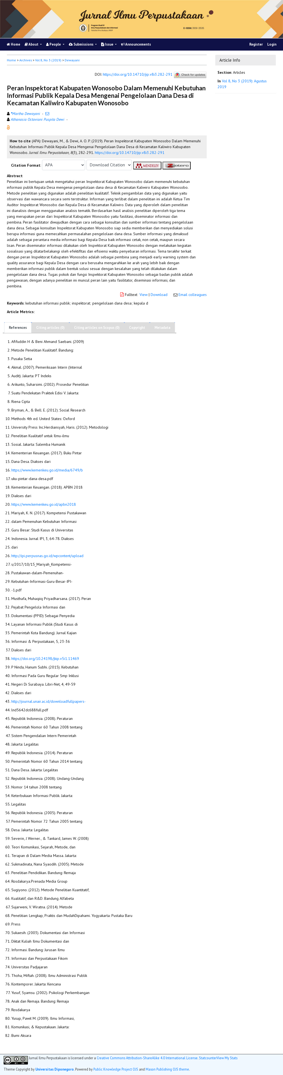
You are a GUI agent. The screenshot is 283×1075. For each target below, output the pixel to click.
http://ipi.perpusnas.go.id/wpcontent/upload (47, 555)
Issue (107, 44)
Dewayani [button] (72, 60)
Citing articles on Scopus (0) (97, 327)
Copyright (137, 327)
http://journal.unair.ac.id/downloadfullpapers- (48, 701)
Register (256, 44)
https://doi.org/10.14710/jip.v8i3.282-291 (137, 74)
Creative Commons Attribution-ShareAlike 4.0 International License (147, 1058)
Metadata (162, 327)
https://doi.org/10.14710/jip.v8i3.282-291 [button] (129, 152)
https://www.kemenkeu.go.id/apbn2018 (43, 504)
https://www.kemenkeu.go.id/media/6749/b (47, 470)
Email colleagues (193, 294)
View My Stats (227, 1058)
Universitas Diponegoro (54, 1069)
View (144, 294)
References (18, 327)
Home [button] (11, 60)
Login (271, 44)
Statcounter (208, 1058)
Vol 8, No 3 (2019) (48, 60)
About (32, 44)
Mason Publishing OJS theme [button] (167, 1069)
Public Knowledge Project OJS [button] (115, 1069)
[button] (8, 126)
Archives (25, 60)
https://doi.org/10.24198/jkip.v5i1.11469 (45, 658)
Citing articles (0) (50, 327)
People (54, 44)
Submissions (81, 44)
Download (159, 294)
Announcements (136, 44)
